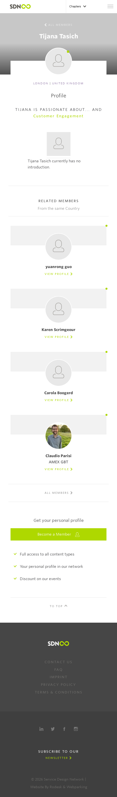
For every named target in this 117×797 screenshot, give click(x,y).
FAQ (58, 670)
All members (60, 25)
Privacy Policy (58, 685)
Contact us (58, 662)
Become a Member (58, 534)
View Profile (57, 274)
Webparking (77, 787)
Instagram (76, 729)
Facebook (64, 729)
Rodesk (56, 787)
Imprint (59, 677)
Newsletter (57, 758)
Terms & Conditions (58, 692)
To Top (56, 606)
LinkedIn (41, 729)
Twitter (53, 729)
